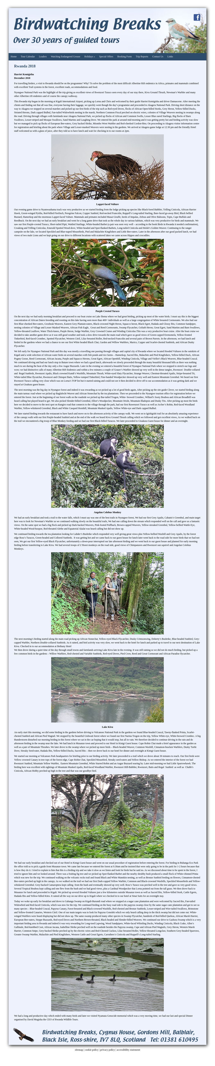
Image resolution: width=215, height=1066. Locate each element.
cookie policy (91, 1049)
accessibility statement (128, 1049)
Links (170, 56)
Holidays (89, 56)
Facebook (197, 17)
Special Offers (106, 56)
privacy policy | (108, 1049)
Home (14, 56)
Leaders (43, 56)
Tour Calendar (28, 56)
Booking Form (124, 56)
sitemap (79, 1049)
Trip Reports (142, 56)
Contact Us (157, 56)
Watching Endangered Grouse (65, 56)
